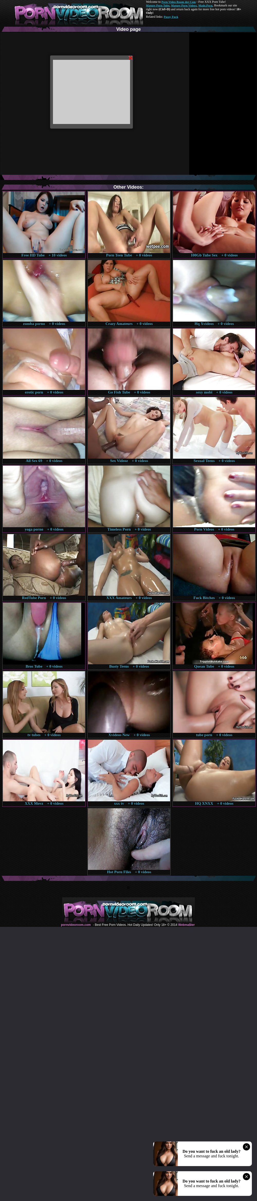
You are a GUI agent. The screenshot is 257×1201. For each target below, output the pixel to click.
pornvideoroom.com (76, 925)
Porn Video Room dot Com (178, 1)
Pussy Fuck (171, 16)
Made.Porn (205, 5)
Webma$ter (186, 925)
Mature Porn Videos (184, 5)
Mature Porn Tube (158, 5)
